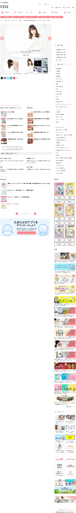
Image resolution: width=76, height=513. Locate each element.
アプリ (19, 17)
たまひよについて (60, 127)
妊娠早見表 (5, 12)
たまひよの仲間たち (60, 168)
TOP (52, 7)
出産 (57, 89)
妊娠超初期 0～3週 (60, 49)
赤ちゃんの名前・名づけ (61, 106)
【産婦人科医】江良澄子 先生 (17, 73)
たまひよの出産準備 (60, 170)
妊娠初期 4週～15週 (60, 52)
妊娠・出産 (57, 7)
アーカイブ (31, 73)
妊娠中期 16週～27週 (61, 54)
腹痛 (20, 20)
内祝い (47, 4)
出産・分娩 (58, 59)
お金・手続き (18, 12)
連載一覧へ (69, 406)
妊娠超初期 (58, 68)
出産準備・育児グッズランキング (63, 150)
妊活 (73, 7)
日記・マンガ (59, 117)
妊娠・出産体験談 (60, 114)
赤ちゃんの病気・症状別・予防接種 (64, 158)
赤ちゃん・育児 (66, 7)
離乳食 (54, 12)
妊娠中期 (58, 73)
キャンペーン (44, 17)
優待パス (67, 12)
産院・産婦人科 (59, 86)
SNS (32, 17)
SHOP (41, 4)
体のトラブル (14, 20)
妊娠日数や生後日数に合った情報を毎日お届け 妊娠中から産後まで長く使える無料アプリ (26, 229)
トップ (1, 20)
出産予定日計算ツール (61, 140)
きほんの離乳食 (59, 160)
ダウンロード (26, 232)
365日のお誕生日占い (61, 137)
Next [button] (49, 38)
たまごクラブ (37, 73)
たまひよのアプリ (60, 165)
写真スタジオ (57, 17)
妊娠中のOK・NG (60, 145)
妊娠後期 (58, 76)
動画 (57, 122)
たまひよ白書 (59, 173)
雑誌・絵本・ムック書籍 (61, 130)
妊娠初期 (26, 73)
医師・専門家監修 (44, 73)
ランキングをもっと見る (12, 148)
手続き (57, 99)
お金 (57, 96)
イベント (58, 109)
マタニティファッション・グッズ (63, 104)
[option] (25, 38)
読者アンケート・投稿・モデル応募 (64, 135)
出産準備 (42, 12)
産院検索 (58, 142)
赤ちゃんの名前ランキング (62, 147)
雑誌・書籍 (6, 17)
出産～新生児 (59, 94)
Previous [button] (2, 38)
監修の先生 (58, 163)
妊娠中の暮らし (59, 81)
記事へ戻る (26, 55)
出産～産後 (58, 91)
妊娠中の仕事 (59, 101)
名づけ (29, 12)
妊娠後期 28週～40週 (61, 57)
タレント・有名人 (60, 119)
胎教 (57, 84)
